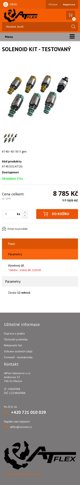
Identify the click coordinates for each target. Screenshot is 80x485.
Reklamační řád (13, 345)
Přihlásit (53, 4)
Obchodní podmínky (16, 339)
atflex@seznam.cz (21, 427)
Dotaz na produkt (17, 228)
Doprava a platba (14, 333)
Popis (11, 244)
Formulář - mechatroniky (18, 357)
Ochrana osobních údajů (18, 351)
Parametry (15, 254)
